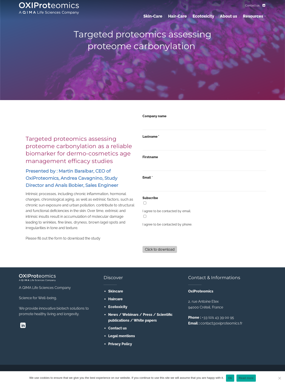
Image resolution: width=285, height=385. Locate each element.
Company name (154, 116)
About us (228, 16)
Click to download (160, 249)
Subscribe (150, 198)
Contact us (252, 5)
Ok (230, 378)
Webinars (130, 314)
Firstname (150, 157)
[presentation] (176, 237)
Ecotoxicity (203, 16)
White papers (145, 320)
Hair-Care (177, 16)
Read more (246, 378)
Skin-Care (152, 16)
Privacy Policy (120, 344)
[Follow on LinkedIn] (264, 5)
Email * (147, 177)
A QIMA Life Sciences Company (45, 288)
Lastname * (150, 136)
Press (147, 314)
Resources (254, 16)
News (113, 314)
